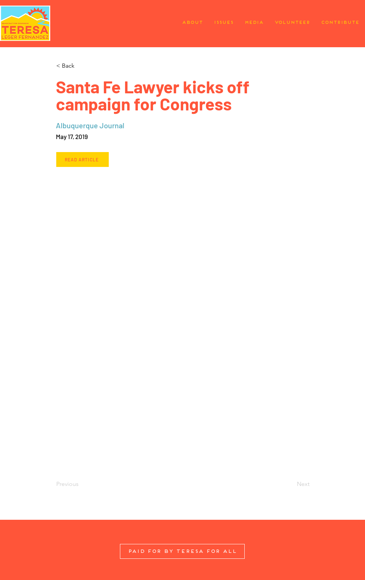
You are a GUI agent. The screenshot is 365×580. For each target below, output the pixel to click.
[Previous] (80, 484)
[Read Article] (82, 159)
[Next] (291, 484)
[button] (80, 65)
